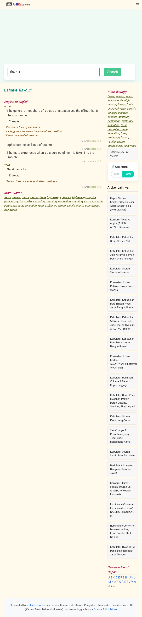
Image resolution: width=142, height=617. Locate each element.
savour (34, 197)
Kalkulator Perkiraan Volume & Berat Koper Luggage (121, 381)
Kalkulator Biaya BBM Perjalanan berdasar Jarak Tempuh (122, 550)
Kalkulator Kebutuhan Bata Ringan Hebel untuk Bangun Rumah (122, 303)
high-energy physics (84, 197)
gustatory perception (58, 201)
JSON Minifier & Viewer (119, 154)
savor (25, 197)
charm (80, 205)
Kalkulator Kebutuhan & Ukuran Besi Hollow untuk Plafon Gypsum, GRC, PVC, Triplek (122, 323)
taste (42, 197)
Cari (128, 174)
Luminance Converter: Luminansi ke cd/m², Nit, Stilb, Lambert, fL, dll (122, 510)
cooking (39, 201)
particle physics (13, 201)
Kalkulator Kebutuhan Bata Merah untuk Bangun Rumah (122, 342)
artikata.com (34, 605)
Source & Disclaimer (105, 609)
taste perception (117, 127)
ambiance (51, 205)
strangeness (92, 205)
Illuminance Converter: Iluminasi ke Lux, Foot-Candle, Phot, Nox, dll (122, 531)
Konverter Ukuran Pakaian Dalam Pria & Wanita (122, 286)
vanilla (71, 205)
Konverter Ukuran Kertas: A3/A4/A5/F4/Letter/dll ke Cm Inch (123, 362)
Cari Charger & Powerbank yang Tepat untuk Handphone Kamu (120, 436)
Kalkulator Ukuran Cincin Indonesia (120, 270)
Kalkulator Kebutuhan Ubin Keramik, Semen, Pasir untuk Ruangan (122, 255)
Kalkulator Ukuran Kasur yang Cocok (120, 418)
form (41, 205)
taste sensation (27, 205)
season (16, 197)
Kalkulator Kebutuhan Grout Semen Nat (122, 239)
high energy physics (59, 197)
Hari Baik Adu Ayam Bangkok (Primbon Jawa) (121, 469)
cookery (29, 201)
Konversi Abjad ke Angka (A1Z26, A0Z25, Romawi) (120, 223)
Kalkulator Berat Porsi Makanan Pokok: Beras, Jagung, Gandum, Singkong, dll (122, 401)
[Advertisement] (69, 38)
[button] (137, 4)
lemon (62, 205)
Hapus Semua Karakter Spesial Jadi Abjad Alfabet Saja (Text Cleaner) (122, 204)
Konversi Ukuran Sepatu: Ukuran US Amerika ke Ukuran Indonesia (120, 488)
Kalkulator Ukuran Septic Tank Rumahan (122, 453)
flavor (7, 197)
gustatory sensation (84, 201)
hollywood (10, 209)
